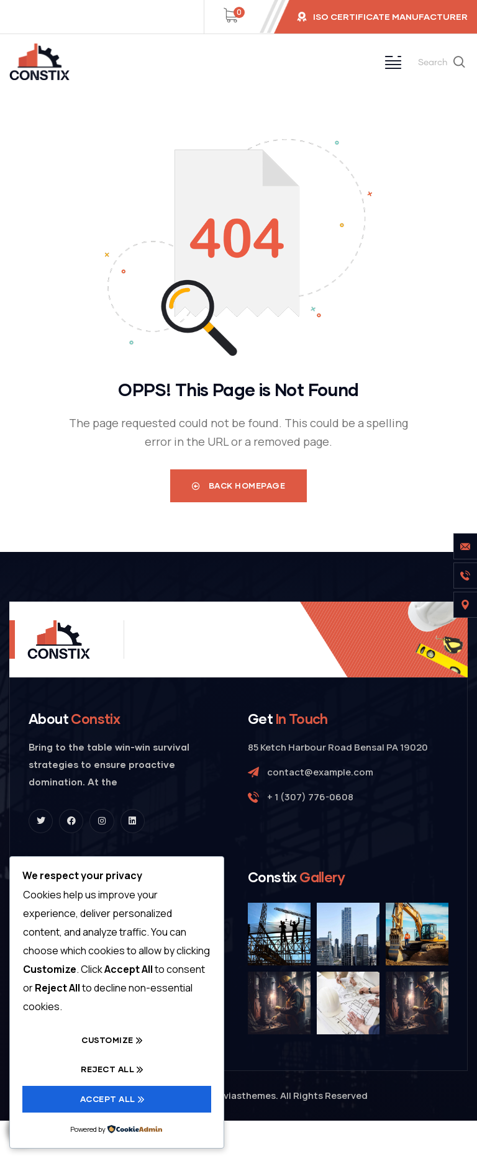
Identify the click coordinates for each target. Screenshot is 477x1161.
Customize (107, 1041)
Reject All (107, 1070)
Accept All (107, 1099)
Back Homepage (239, 485)
